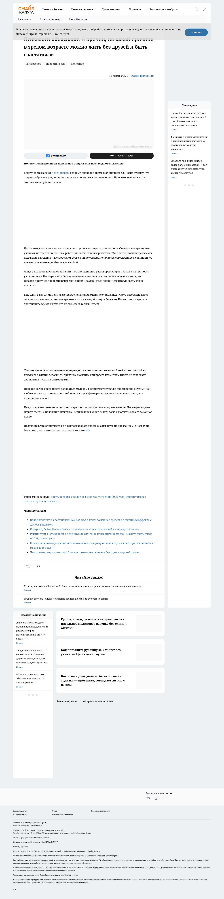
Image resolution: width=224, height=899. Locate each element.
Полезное (135, 9)
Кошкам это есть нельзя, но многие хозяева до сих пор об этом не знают (89, 601)
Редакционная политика (62, 815)
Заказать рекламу (50, 19)
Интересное (33, 63)
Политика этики (20, 815)
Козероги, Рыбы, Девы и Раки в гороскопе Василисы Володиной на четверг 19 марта (84, 529)
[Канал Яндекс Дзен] (122, 156)
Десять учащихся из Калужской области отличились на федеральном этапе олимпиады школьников (89, 588)
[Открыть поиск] (197, 9)
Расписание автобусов (164, 9)
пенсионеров (60, 172)
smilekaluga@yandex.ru (81, 833)
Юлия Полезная (142, 75)
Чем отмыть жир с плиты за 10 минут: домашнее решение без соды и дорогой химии (85, 552)
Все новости (24, 19)
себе (87, 430)
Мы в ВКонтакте (78, 19)
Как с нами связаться (100, 811)
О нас (54, 811)
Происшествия (111, 9)
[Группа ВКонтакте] (56, 156)
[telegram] (39, 566)
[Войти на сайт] (205, 9)
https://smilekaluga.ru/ (37, 822)
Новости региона (82, 9)
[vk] (28, 566)
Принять (196, 32)
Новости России (52, 9)
